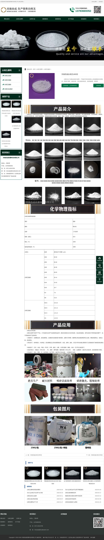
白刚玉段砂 (7, 75)
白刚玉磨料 (94, 1)
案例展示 (45, 19)
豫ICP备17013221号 (48, 537)
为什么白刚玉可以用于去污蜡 (35, 492)
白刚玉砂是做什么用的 (71, 502)
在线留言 (83, 19)
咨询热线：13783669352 (70, 85)
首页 (34, 69)
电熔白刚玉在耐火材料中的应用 (73, 496)
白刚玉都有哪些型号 (70, 492)
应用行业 (32, 19)
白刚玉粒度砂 (8, 89)
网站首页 (7, 19)
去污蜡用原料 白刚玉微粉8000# (72, 481)
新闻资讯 (58, 19)
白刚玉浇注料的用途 (32, 499)
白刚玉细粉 (7, 80)
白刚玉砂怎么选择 (32, 496)
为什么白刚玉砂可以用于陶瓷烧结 (74, 489)
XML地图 (92, 537)
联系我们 (101, 1)
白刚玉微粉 (7, 84)
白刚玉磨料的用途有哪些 (33, 489)
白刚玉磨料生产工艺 (32, 502)
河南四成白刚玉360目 (36, 455)
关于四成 (71, 19)
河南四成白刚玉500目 (97, 455)
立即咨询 (98, 85)
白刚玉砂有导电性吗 (70, 499)
